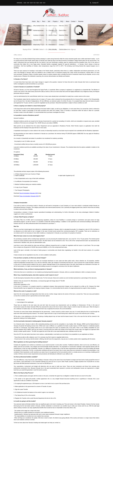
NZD (37, 2)
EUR (31, 2)
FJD (34, 2)
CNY (28, 2)
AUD (25, 2)
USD (41, 2)
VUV (44, 2)
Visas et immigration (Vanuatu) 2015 (29, 196)
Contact (93, 3)
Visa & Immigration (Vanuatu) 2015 (28, 193)
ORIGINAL (19, 2)
